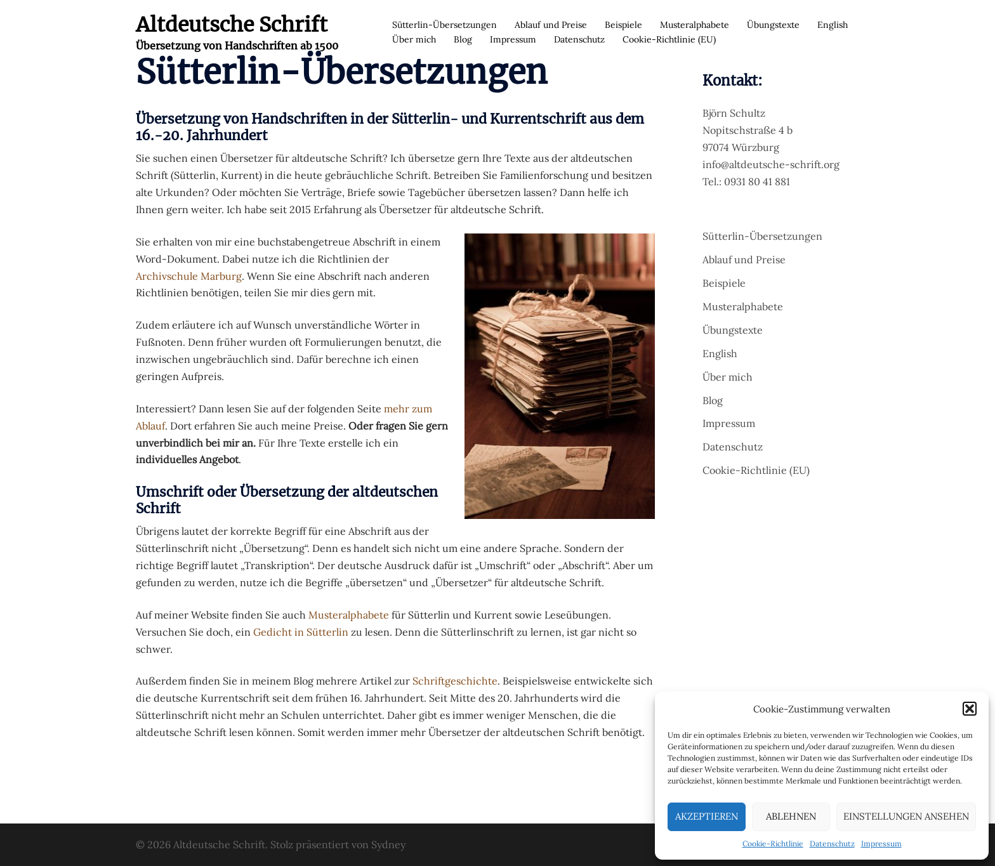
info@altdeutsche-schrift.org (771, 164)
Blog (463, 39)
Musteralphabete (694, 24)
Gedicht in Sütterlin (300, 632)
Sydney (388, 844)
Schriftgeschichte (455, 680)
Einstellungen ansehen (906, 816)
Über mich (414, 39)
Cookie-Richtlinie (772, 843)
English (832, 24)
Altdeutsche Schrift (231, 24)
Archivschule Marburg (189, 276)
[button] (969, 708)
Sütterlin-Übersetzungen (444, 24)
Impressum (881, 843)
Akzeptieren (706, 816)
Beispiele (623, 24)
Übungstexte (773, 24)
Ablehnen (791, 816)
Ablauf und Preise (551, 24)
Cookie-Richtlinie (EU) (669, 39)
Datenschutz (832, 843)
